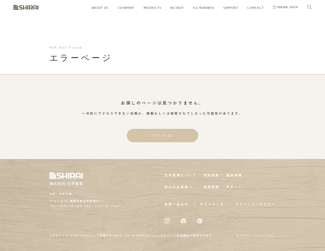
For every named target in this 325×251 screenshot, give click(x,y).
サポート (234, 187)
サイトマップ (212, 204)
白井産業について (180, 175)
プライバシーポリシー (256, 204)
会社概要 (211, 175)
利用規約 (183, 235)
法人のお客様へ (178, 187)
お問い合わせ (176, 204)
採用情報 (211, 187)
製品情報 (234, 175)
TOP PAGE (162, 135)
